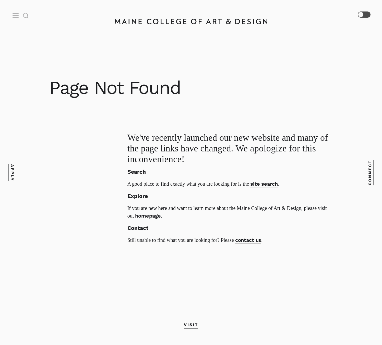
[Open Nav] (16, 15)
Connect (369, 172)
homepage (148, 216)
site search (264, 184)
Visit (191, 324)
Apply (12, 172)
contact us (248, 240)
